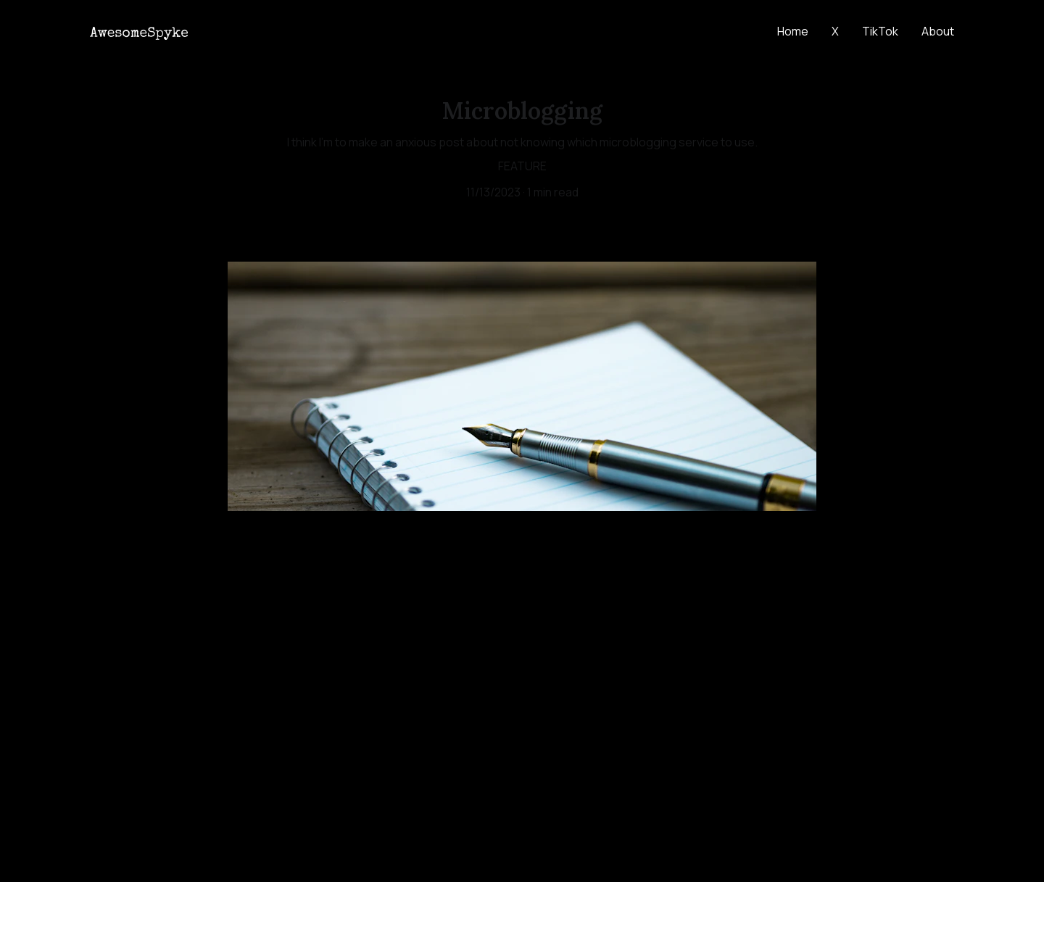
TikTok (880, 31)
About (937, 31)
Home (792, 31)
